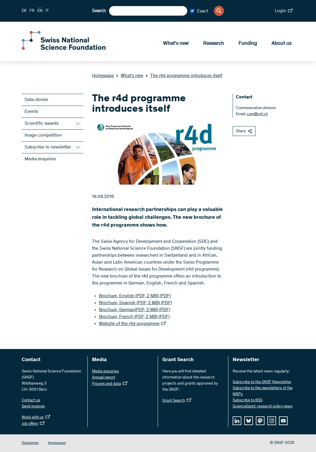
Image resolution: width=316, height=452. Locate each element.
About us (281, 43)
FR (32, 11)
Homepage (103, 76)
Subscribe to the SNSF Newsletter (262, 382)
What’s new (176, 43)
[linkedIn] (237, 420)
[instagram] (271, 420)
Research (213, 43)
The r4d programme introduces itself (184, 76)
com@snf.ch (257, 114)
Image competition (43, 135)
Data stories (36, 100)
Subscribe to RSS (247, 400)
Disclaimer (30, 443)
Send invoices (33, 407)
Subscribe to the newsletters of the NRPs (263, 391)
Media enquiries (40, 159)
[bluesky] (248, 420)
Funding (247, 43)
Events (31, 111)
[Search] (219, 11)
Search (99, 11)
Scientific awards (41, 123)
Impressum (57, 443)
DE (24, 11)
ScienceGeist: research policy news (263, 407)
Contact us (31, 400)
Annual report (103, 378)
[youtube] (283, 420)
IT (47, 11)
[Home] (64, 48)
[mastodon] (260, 420)
